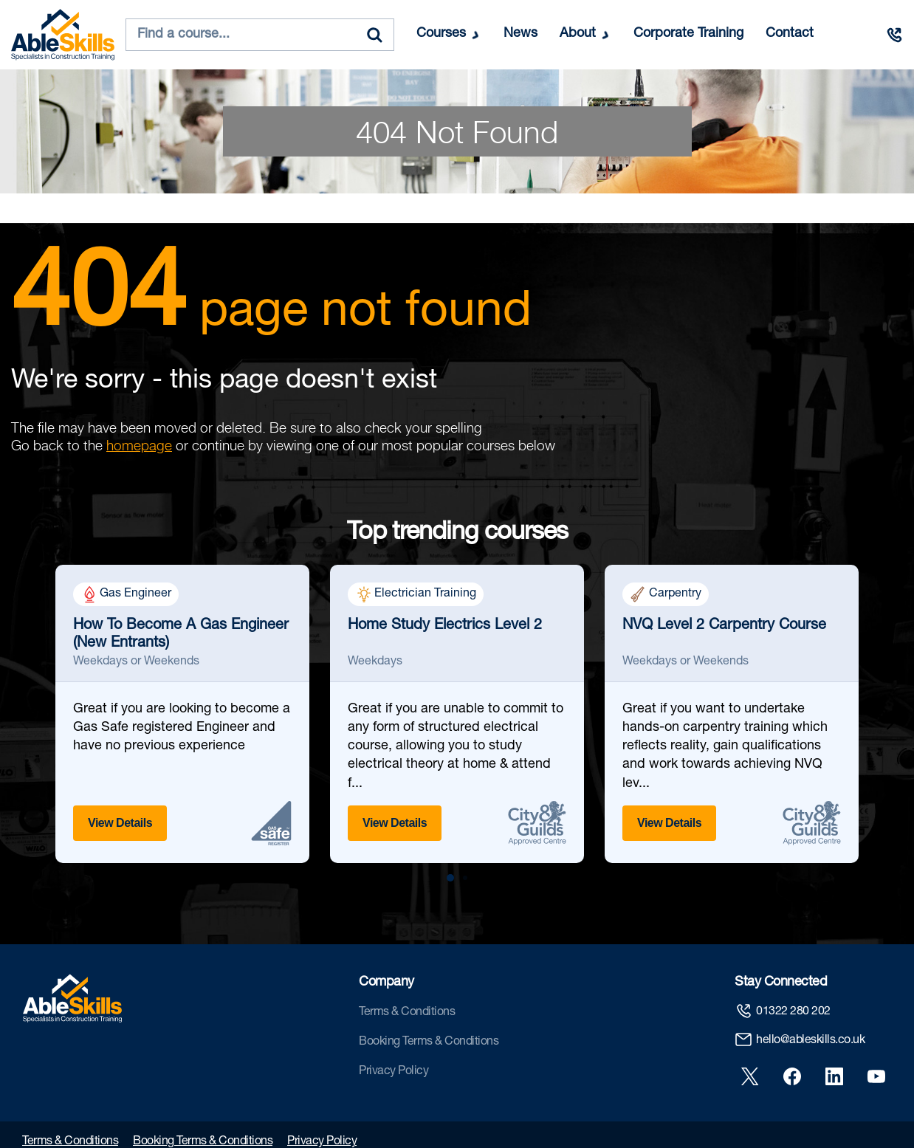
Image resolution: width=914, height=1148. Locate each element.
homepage (139, 445)
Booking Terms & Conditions (428, 1042)
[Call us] (894, 35)
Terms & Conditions (407, 1013)
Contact (790, 34)
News (520, 34)
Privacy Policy (393, 1072)
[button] (450, 877)
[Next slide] (890, 723)
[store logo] (62, 35)
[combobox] (260, 34)
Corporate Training (688, 34)
